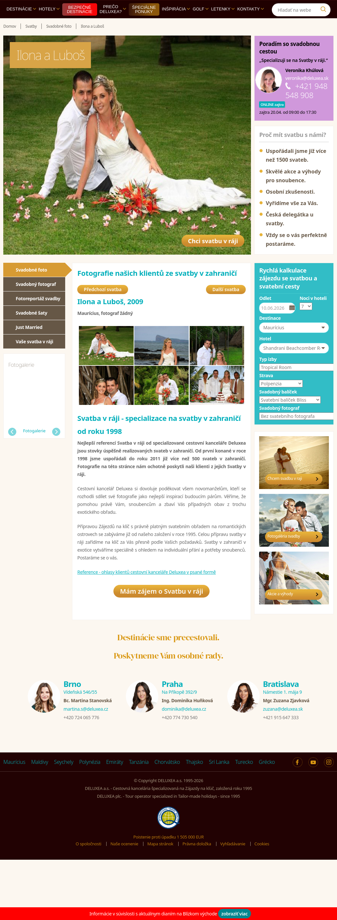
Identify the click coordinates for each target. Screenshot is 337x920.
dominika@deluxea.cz (184, 710)
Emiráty (114, 763)
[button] (294, 327)
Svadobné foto (31, 270)
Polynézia (89, 763)
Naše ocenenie (124, 845)
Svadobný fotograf (36, 284)
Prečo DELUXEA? (113, 9)
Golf (200, 9)
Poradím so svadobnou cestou (289, 47)
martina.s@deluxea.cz (86, 710)
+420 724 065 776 (81, 719)
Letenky (223, 9)
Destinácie (21, 9)
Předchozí (12, 432)
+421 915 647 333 (281, 719)
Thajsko (194, 763)
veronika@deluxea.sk (306, 78)
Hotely (49, 9)
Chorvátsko (167, 763)
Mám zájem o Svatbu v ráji (161, 593)
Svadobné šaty (31, 313)
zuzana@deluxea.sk (283, 710)
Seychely (63, 763)
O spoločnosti (88, 845)
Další (56, 432)
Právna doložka (197, 845)
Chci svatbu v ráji (208, 237)
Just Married (29, 327)
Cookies (262, 845)
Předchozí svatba (103, 290)
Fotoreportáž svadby (38, 298)
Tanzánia (139, 763)
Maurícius (14, 763)
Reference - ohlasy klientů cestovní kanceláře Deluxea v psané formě (146, 573)
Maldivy (39, 763)
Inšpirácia (176, 9)
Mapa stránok (160, 845)
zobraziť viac (234, 914)
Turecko (244, 763)
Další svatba (225, 290)
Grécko (267, 763)
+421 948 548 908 (306, 90)
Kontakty (250, 9)
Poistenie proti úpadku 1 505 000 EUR (168, 838)
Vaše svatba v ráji (34, 341)
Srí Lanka (219, 763)
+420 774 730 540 (179, 719)
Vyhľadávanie (232, 845)
